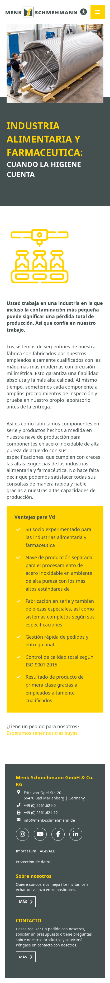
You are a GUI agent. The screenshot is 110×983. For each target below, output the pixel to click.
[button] (97, 12)
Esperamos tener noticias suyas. (43, 733)
